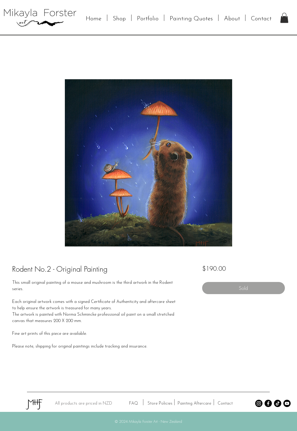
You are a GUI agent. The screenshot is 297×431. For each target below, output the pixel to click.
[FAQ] (133, 403)
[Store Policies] (160, 403)
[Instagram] (258, 403)
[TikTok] (277, 403)
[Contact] (225, 403)
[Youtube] (287, 403)
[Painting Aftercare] (194, 403)
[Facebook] (268, 403)
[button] (119, 18)
